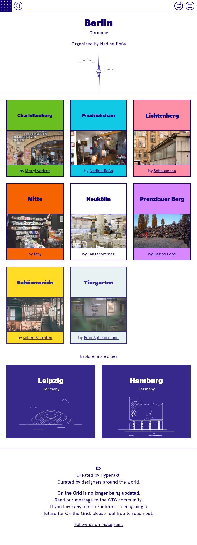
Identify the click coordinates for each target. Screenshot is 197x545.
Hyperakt (110, 475)
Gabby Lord (165, 254)
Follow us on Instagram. (98, 524)
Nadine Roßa (113, 43)
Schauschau (165, 170)
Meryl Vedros (37, 170)
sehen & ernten (37, 337)
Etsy (37, 254)
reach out (142, 513)
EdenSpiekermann (101, 337)
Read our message (74, 500)
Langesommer (101, 254)
